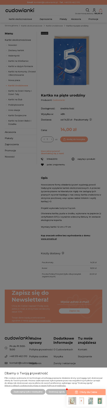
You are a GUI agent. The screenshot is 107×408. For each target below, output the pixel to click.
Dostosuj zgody (57, 392)
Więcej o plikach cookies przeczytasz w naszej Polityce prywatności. (35, 385)
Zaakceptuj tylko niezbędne (28, 392)
